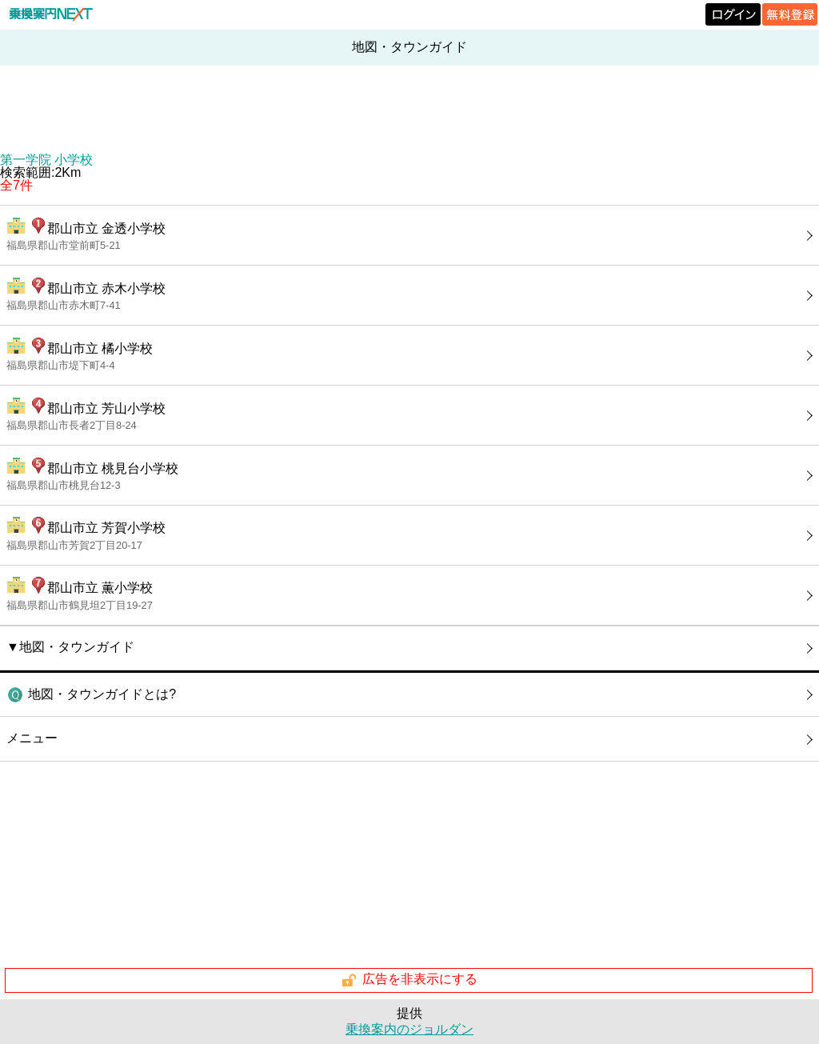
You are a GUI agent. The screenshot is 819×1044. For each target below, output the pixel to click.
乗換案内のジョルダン (409, 1029)
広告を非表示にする (409, 980)
